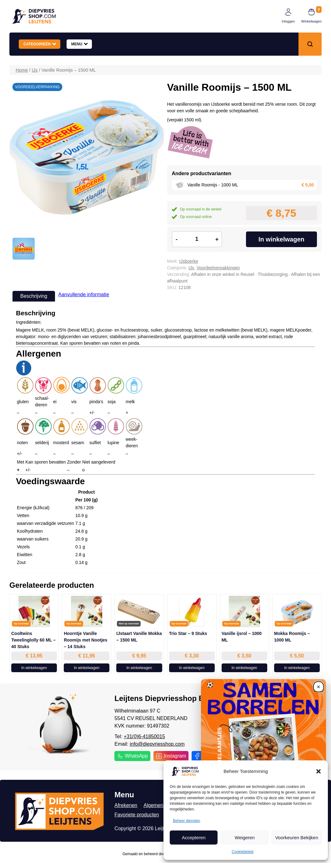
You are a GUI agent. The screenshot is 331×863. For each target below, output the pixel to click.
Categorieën (39, 43)
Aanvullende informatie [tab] (83, 294)
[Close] (318, 687)
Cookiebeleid (242, 852)
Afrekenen (125, 805)
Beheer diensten (186, 821)
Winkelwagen (311, 21)
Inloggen (288, 21)
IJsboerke (188, 261)
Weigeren (245, 837)
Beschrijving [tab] (33, 296)
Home (22, 70)
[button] (318, 771)
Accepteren (194, 837)
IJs (35, 70)
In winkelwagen (281, 239)
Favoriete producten (136, 814)
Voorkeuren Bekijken (296, 837)
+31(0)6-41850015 (144, 736)
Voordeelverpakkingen (218, 267)
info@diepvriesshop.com (157, 744)
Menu (79, 43)
